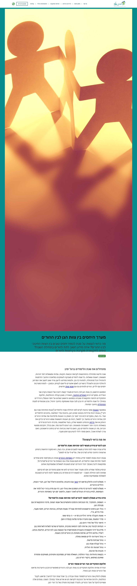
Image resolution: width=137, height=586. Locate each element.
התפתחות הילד (42, 4)
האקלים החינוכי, (80, 395)
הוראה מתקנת (54, 4)
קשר (76, 482)
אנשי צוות (69, 386)
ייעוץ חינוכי (102, 356)
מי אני (85, 4)
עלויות (32, 4)
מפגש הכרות (22, 4)
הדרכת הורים (67, 4)
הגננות (96, 410)
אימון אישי (77, 4)
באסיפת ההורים (65, 458)
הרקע (92, 422)
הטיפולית (102, 404)
